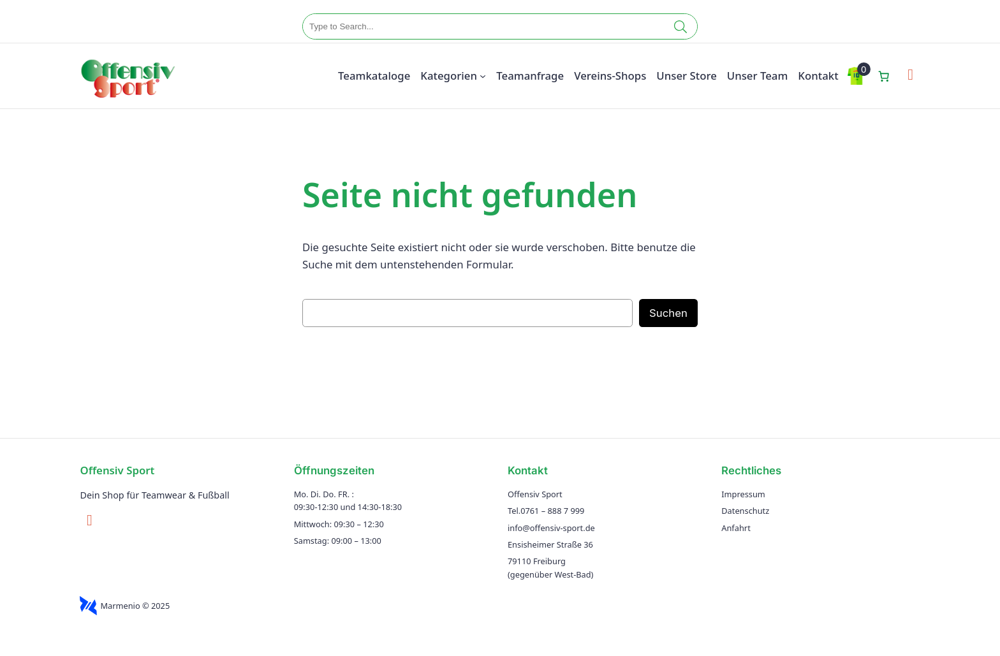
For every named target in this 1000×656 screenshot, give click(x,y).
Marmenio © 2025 (135, 605)
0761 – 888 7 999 (552, 510)
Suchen (668, 313)
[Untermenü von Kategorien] (483, 76)
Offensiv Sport (117, 470)
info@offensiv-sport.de (551, 528)
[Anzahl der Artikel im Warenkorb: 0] (884, 75)
